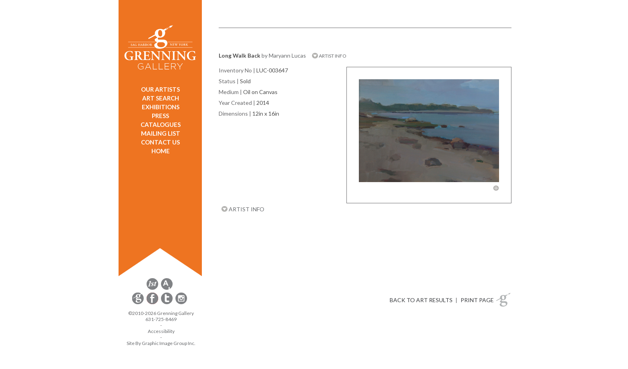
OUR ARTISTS (160, 89)
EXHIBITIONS (160, 106)
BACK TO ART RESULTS (421, 300)
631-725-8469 (161, 319)
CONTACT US (160, 142)
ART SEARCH (160, 98)
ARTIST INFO (329, 56)
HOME (160, 150)
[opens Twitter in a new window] (167, 302)
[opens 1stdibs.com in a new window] (152, 288)
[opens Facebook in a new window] (153, 302)
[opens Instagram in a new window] (181, 302)
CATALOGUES (161, 124)
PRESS (160, 115)
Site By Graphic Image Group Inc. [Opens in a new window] (161, 343)
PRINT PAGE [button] (477, 300)
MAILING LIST (160, 133)
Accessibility (161, 331)
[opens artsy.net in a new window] (166, 288)
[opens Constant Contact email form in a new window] (138, 302)
